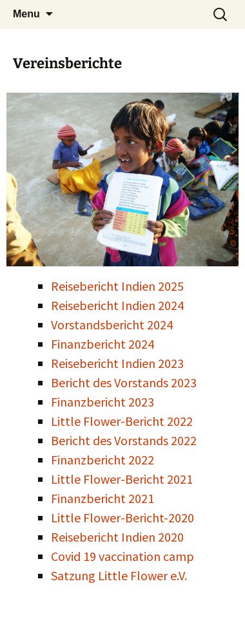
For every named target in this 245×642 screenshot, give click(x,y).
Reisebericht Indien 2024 (117, 305)
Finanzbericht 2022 (102, 460)
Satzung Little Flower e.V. (119, 575)
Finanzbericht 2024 (102, 344)
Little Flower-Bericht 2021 (122, 479)
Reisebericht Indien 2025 (117, 286)
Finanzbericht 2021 (102, 498)
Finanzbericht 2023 (102, 402)
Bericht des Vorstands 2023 (124, 382)
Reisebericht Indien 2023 (117, 363)
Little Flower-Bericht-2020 (122, 517)
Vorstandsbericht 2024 (112, 324)
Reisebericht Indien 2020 (117, 537)
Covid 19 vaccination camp (122, 556)
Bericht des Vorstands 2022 (124, 440)
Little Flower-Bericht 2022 (122, 421)
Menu (26, 13)
